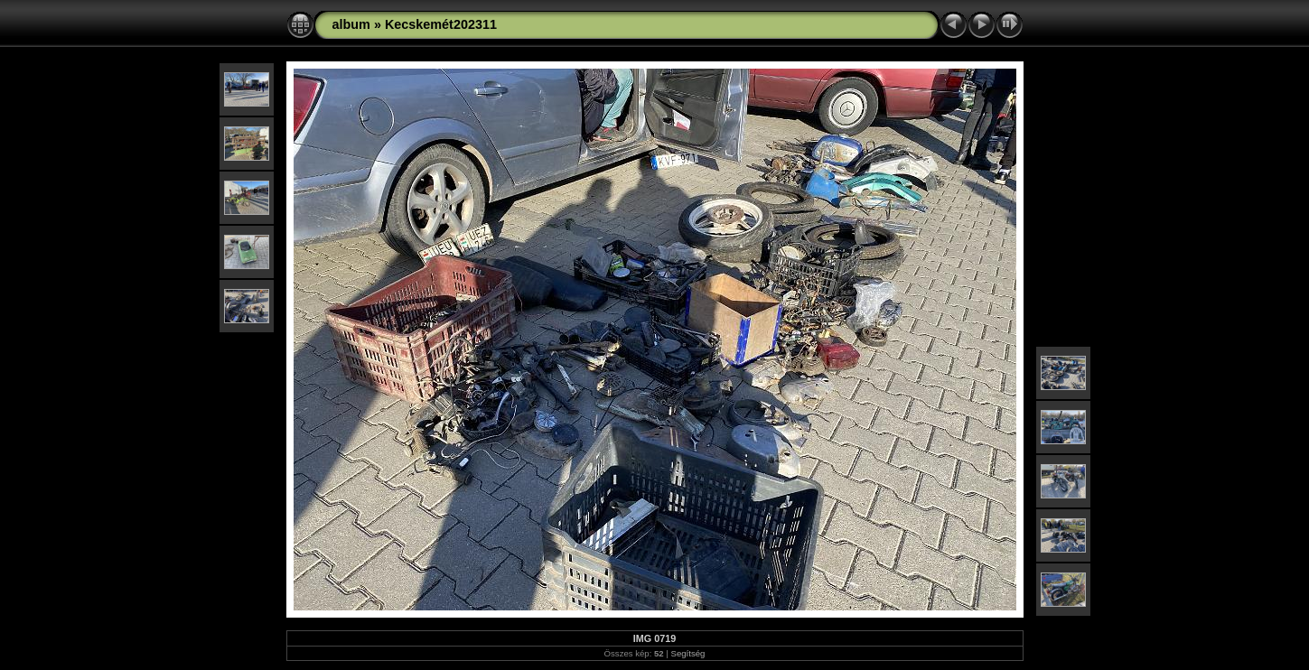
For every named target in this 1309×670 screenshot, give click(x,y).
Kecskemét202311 (441, 24)
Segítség (688, 653)
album (351, 24)
